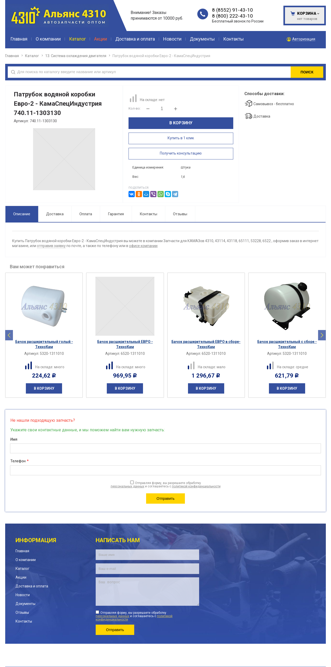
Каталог (32, 56)
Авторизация (303, 39)
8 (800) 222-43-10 (232, 16)
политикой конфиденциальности (196, 486)
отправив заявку (51, 246)
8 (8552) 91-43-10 (232, 10)
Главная (12, 56)
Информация (36, 540)
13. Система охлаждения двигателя (75, 56)
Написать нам (118, 540)
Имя (13, 439)
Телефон (19, 461)
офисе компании (143, 246)
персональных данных (127, 486)
